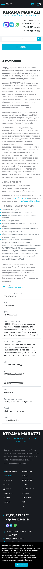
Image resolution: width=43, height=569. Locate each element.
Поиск (39, 39)
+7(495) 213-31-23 (31, 23)
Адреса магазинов (32, 20)
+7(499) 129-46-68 (31, 27)
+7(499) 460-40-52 (31, 31)
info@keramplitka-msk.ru (29, 201)
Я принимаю (21, 565)
